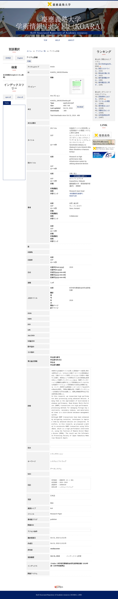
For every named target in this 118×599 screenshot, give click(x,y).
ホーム (29, 51)
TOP (45, 40)
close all (20, 97)
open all (8, 97)
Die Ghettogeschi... (105, 64)
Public (7, 103)
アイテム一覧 (41, 51)
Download (80, 107)
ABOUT (71, 40)
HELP (57, 40)
